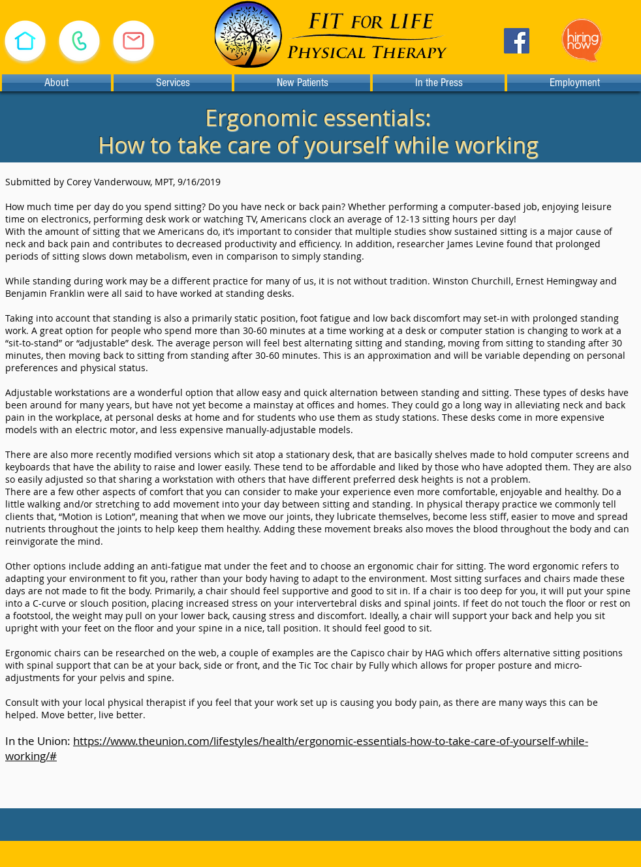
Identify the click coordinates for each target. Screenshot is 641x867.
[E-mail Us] (133, 41)
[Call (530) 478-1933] (79, 41)
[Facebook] (516, 40)
